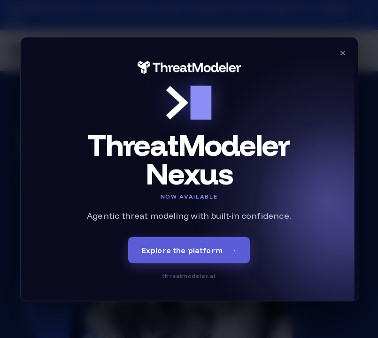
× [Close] (342, 53)
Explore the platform (189, 249)
